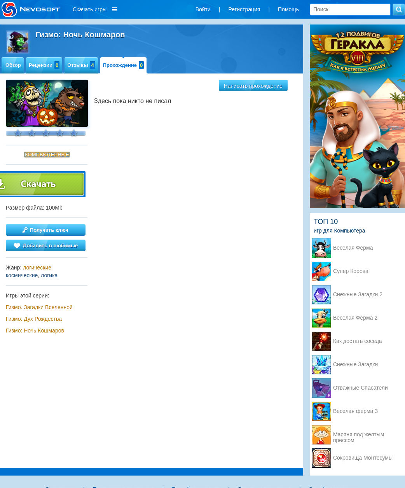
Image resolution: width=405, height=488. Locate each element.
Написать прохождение (253, 86)
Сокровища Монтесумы (363, 458)
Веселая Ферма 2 (355, 318)
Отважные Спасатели (360, 388)
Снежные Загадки (355, 364)
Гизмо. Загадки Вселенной (39, 307)
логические (37, 267)
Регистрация (244, 9)
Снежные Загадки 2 (357, 294)
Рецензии (44, 65)
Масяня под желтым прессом (358, 435)
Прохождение (123, 65)
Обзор (13, 65)
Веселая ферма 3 (355, 411)
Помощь (288, 9)
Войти (203, 9)
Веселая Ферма (353, 248)
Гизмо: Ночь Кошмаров (35, 330)
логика (49, 275)
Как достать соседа (357, 341)
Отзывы (81, 65)
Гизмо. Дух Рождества (34, 319)
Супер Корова (350, 271)
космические (22, 275)
